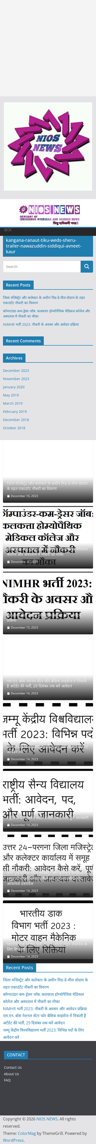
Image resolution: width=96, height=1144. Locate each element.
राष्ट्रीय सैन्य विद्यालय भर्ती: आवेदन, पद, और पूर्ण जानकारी (48, 818)
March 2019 (13, 403)
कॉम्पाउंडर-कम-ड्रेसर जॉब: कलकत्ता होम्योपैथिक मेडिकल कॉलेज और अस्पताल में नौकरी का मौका (47, 552)
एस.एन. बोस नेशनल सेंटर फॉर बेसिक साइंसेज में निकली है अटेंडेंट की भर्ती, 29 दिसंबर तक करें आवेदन (47, 684)
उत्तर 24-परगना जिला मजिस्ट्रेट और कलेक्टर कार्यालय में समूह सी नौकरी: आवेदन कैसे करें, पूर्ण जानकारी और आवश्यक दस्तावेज (47, 878)
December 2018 (16, 419)
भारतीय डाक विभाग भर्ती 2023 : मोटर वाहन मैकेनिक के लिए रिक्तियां (47, 947)
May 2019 (11, 395)
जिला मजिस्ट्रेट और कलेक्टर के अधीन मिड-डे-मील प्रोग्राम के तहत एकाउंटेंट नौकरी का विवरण (47, 486)
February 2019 (15, 411)
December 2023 (16, 370)
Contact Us (13, 1067)
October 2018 (14, 428)
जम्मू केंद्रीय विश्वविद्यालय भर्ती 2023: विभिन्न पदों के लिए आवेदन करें (47, 749)
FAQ (7, 1080)
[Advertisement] (48, 48)
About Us (11, 1074)
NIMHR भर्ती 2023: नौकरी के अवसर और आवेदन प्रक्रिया (41, 324)
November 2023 (16, 378)
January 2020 (13, 387)
